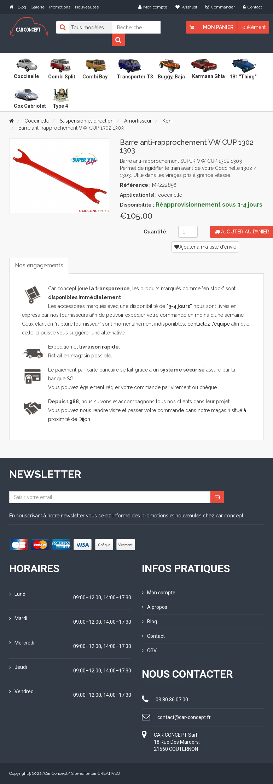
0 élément (254, 27)
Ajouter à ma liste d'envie (205, 247)
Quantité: (156, 231)
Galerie (38, 7)
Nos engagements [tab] (39, 265)
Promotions (59, 7)
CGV (149, 650)
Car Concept (56, 773)
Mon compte (152, 7)
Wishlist (186, 7)
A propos (154, 607)
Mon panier (218, 27)
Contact (252, 7)
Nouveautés (87, 7)
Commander (220, 7)
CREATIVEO (109, 773)
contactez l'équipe (208, 324)
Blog (22, 7)
